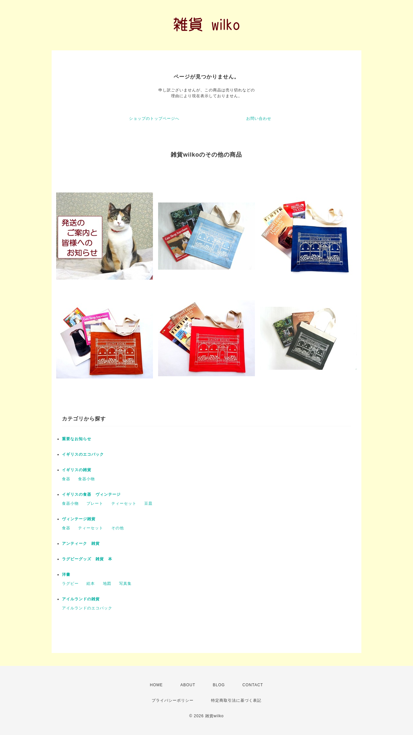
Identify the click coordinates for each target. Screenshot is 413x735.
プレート (94, 503)
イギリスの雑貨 (76, 470)
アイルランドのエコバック (87, 608)
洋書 (66, 574)
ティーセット (123, 503)
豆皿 (148, 503)
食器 (66, 479)
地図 (107, 583)
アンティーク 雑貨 (81, 543)
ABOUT (187, 685)
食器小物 (86, 479)
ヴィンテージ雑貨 (79, 519)
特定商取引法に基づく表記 (236, 700)
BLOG (219, 685)
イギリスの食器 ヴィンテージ (91, 494)
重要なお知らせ (76, 439)
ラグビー (70, 583)
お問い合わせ (258, 118)
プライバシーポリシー (173, 700)
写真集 (125, 583)
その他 (117, 528)
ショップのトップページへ (154, 118)
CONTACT (252, 685)
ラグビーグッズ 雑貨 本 (87, 559)
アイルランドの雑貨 (81, 599)
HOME (156, 685)
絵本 (90, 583)
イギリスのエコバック (83, 454)
